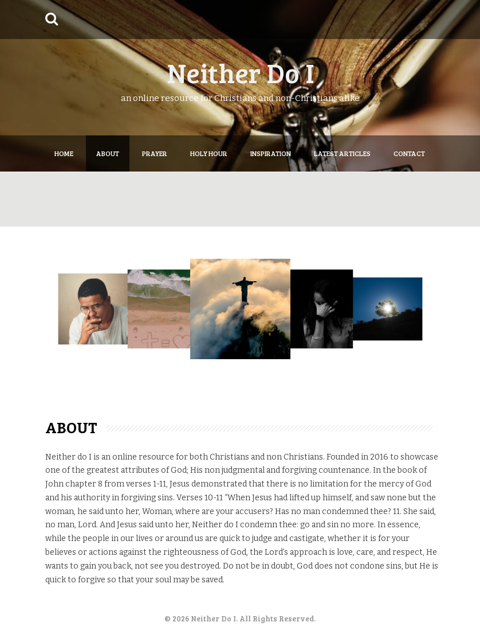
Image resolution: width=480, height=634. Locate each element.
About (107, 153)
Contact (409, 153)
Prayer (154, 153)
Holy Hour (208, 153)
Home (63, 153)
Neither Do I (240, 72)
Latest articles (342, 153)
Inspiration (270, 153)
